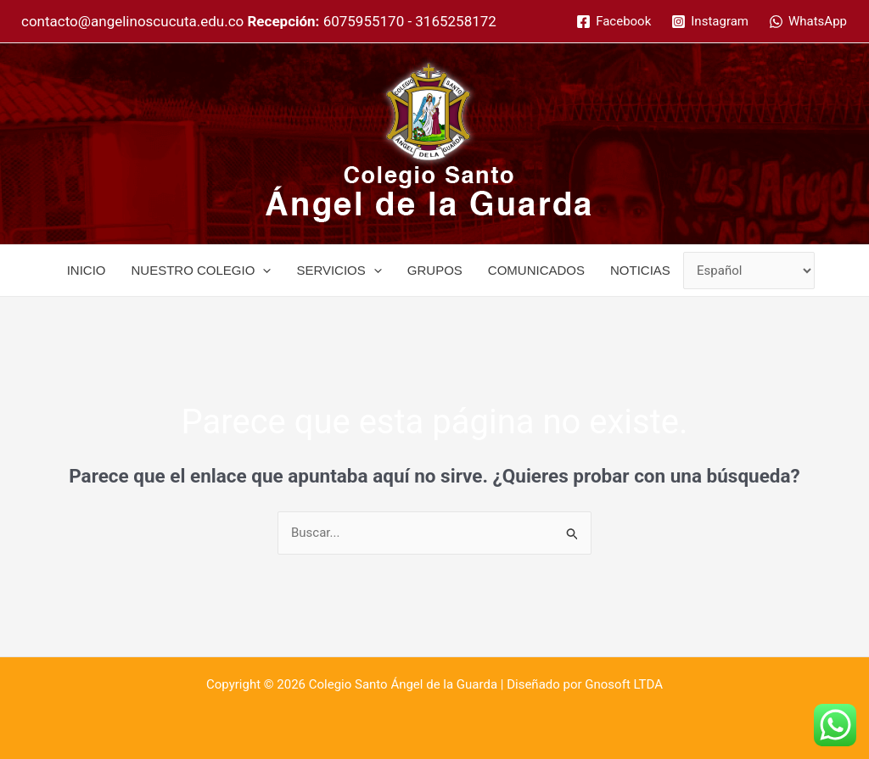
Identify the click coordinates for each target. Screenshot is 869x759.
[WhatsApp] (808, 21)
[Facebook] (613, 21)
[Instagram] (710, 21)
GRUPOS (435, 270)
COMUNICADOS (536, 270)
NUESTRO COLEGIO (202, 270)
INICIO (86, 270)
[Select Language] (749, 271)
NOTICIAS (640, 270)
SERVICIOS (338, 270)
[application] (263, 270)
